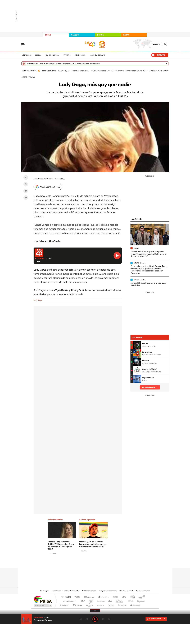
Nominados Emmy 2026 (137, 70)
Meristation (135, 604)
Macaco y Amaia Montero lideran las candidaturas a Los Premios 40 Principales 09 (92, 544)
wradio (90, 600)
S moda (111, 604)
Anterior (80, 619)
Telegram (25, 197)
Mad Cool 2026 (49, 70)
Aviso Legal (44, 591)
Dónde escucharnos (143, 591)
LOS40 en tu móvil (126, 591)
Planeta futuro (129, 600)
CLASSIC (75, 35)
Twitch (105, 563)
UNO (83, 600)
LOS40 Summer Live (97, 55)
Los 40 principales (78, 597)
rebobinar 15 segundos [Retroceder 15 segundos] (86, 619)
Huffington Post (69, 600)
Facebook (25, 177)
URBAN (126, 35)
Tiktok (85, 563)
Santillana (90, 597)
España (155, 44)
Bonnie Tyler (64, 70)
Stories (110, 563)
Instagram (80, 563)
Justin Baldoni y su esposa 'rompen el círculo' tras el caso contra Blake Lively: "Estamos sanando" (148, 254)
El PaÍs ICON (100, 604)
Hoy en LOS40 (80, 55)
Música (38, 55)
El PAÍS (65, 597)
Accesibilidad (56, 591)
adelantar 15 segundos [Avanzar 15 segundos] (103, 619)
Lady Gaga (38, 300)
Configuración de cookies (108, 591)
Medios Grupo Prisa (43, 605)
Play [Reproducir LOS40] (95, 619)
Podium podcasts (89, 604)
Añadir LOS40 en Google (50, 187)
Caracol (140, 597)
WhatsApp (25, 191)
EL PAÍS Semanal (119, 600)
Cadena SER (115, 597)
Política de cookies (89, 591)
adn (131, 597)
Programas (54, 55)
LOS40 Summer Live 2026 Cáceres (107, 70)
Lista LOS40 (26, 55)
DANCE (100, 35)
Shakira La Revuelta (159, 70)
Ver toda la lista (148, 387)
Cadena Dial (110, 600)
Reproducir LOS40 (117, 255)
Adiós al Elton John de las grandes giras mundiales (148, 284)
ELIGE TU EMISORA (155, 619)
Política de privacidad (71, 591)
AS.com (122, 597)
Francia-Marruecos (80, 70)
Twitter (25, 184)
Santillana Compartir (103, 597)
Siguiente (109, 619)
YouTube (90, 563)
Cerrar (167, 64)
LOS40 (48, 35)
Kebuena (138, 600)
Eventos (67, 55)
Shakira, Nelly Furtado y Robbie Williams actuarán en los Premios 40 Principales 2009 (61, 545)
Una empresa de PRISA (43, 599)
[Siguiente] (167, 70)
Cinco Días (100, 600)
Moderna (76, 604)
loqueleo (122, 604)
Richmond (64, 604)
